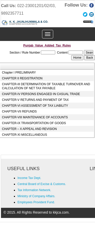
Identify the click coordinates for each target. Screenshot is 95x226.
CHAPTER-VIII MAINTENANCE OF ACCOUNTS (35, 117)
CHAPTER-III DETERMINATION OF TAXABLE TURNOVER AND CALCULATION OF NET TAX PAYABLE (46, 86)
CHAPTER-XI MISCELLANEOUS (24, 135)
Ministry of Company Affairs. (36, 196)
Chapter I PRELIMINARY (19, 72)
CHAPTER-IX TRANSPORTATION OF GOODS (34, 123)
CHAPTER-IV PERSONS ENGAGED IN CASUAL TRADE (41, 94)
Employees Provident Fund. (36, 202)
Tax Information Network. (34, 190)
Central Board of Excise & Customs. (41, 184)
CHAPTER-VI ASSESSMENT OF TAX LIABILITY (35, 105)
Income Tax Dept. (29, 178)
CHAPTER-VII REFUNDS (19, 111)
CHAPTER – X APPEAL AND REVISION (29, 129)
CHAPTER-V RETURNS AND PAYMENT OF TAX (35, 100)
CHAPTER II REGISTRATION (22, 78)
